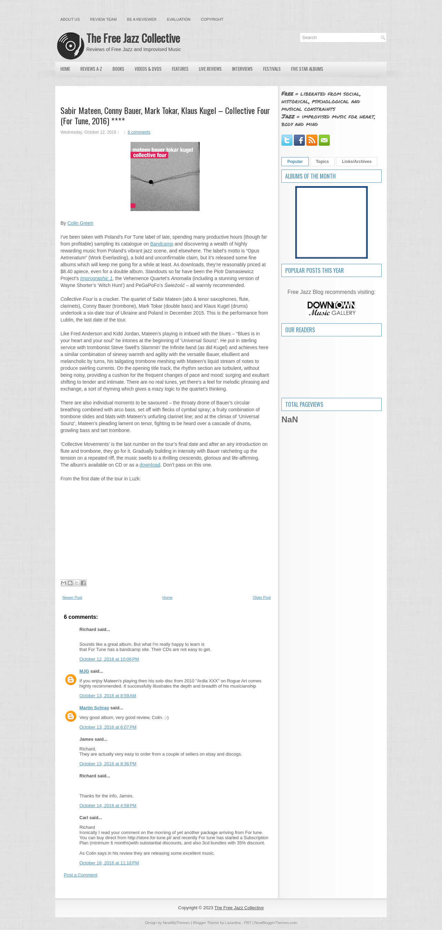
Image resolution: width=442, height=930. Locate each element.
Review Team (103, 19)
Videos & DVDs (148, 68)
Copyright (212, 19)
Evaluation (178, 19)
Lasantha (233, 923)
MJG (84, 671)
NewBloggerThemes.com (275, 923)
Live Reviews (210, 68)
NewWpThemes (176, 923)
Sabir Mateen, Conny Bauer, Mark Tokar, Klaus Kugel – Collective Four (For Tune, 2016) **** (165, 115)
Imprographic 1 (96, 278)
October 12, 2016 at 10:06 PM (109, 659)
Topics (322, 161)
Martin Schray (94, 707)
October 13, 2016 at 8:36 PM (107, 763)
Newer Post (72, 597)
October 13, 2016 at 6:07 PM (107, 727)
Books (118, 68)
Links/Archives (356, 161)
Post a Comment (80, 875)
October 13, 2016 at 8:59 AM (107, 695)
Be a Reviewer (142, 19)
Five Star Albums (307, 68)
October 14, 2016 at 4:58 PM (107, 805)
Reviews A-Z (91, 68)
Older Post (262, 597)
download (150, 465)
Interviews (242, 68)
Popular (295, 161)
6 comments (139, 132)
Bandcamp (161, 244)
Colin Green (80, 223)
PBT (247, 923)
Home (65, 68)
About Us (70, 19)
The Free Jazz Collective (133, 38)
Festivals (272, 68)
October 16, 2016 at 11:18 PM (109, 862)
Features (180, 68)
